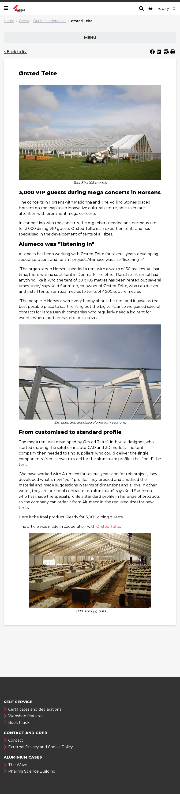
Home (9, 21)
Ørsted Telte (81, 21)
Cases (24, 21)
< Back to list (15, 52)
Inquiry (162, 8)
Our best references (49, 21)
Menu (90, 37)
